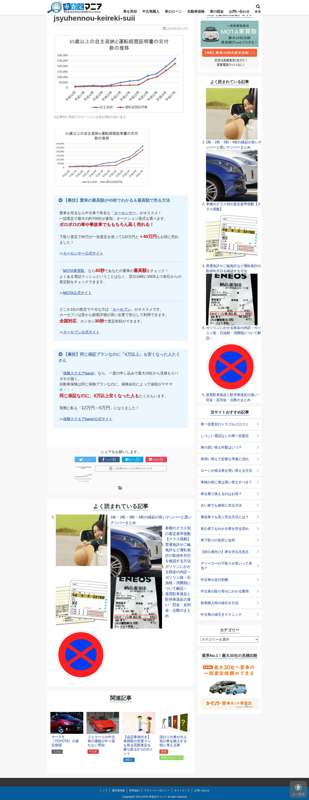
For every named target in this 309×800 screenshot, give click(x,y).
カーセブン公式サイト (81, 332)
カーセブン (121, 309)
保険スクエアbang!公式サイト (87, 419)
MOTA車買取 (73, 271)
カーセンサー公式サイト (83, 253)
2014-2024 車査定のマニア (151, 796)
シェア (109, 459)
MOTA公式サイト (77, 293)
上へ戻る (298, 790)
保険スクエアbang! (78, 373)
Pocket (156, 459)
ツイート (85, 459)
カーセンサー (125, 213)
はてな (132, 459)
